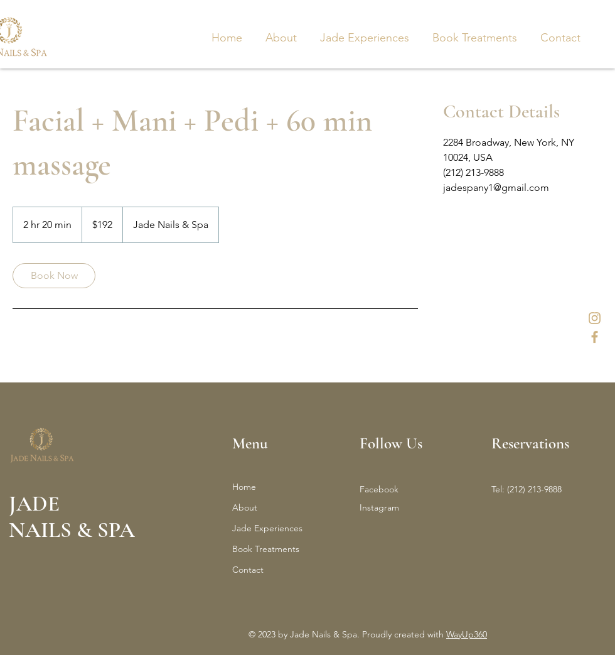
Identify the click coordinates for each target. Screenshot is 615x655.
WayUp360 (466, 634)
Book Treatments (265, 549)
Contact (248, 569)
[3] (594, 337)
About (244, 507)
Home (244, 486)
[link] (54, 275)
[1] (594, 318)
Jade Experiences (267, 528)
